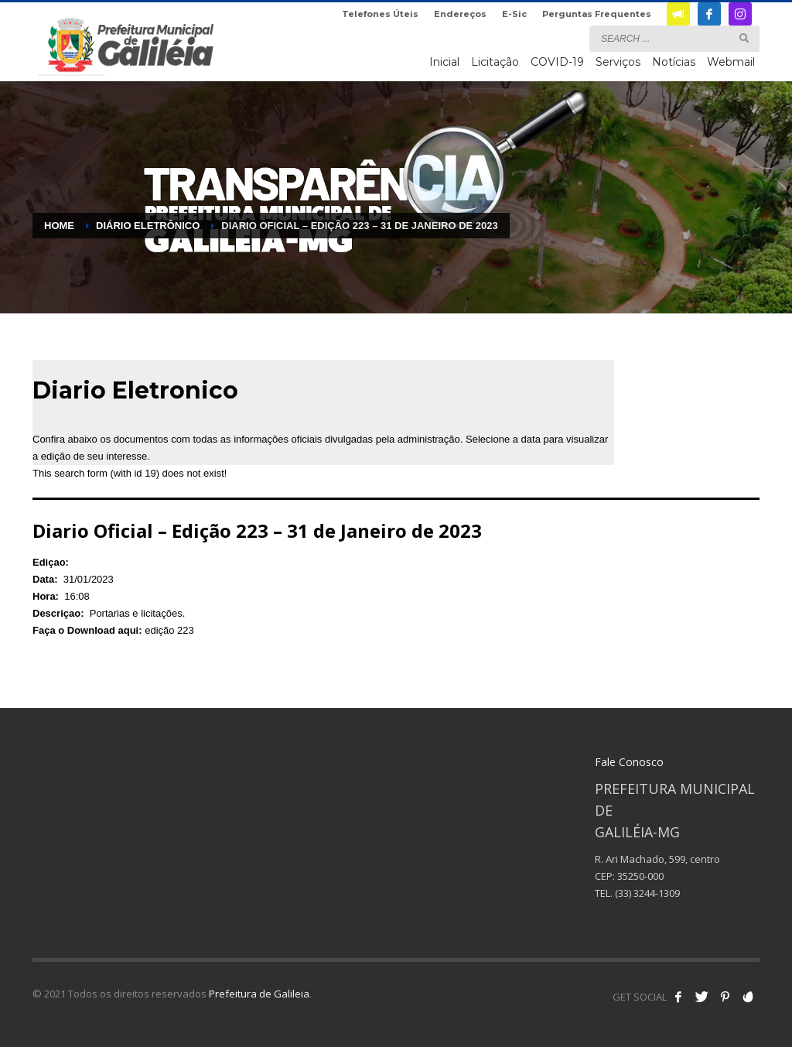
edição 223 (169, 630)
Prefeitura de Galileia (259, 994)
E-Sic (514, 14)
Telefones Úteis (380, 14)
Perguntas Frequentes (596, 14)
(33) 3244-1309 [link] (647, 893)
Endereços (460, 14)
